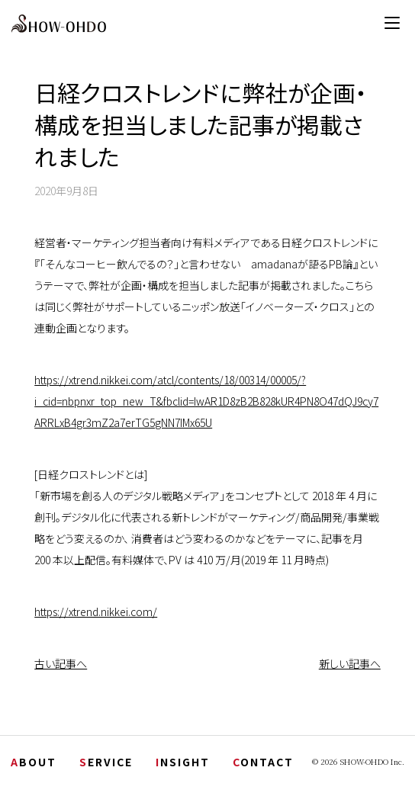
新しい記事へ (350, 663)
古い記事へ (60, 663)
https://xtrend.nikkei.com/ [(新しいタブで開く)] (95, 611)
